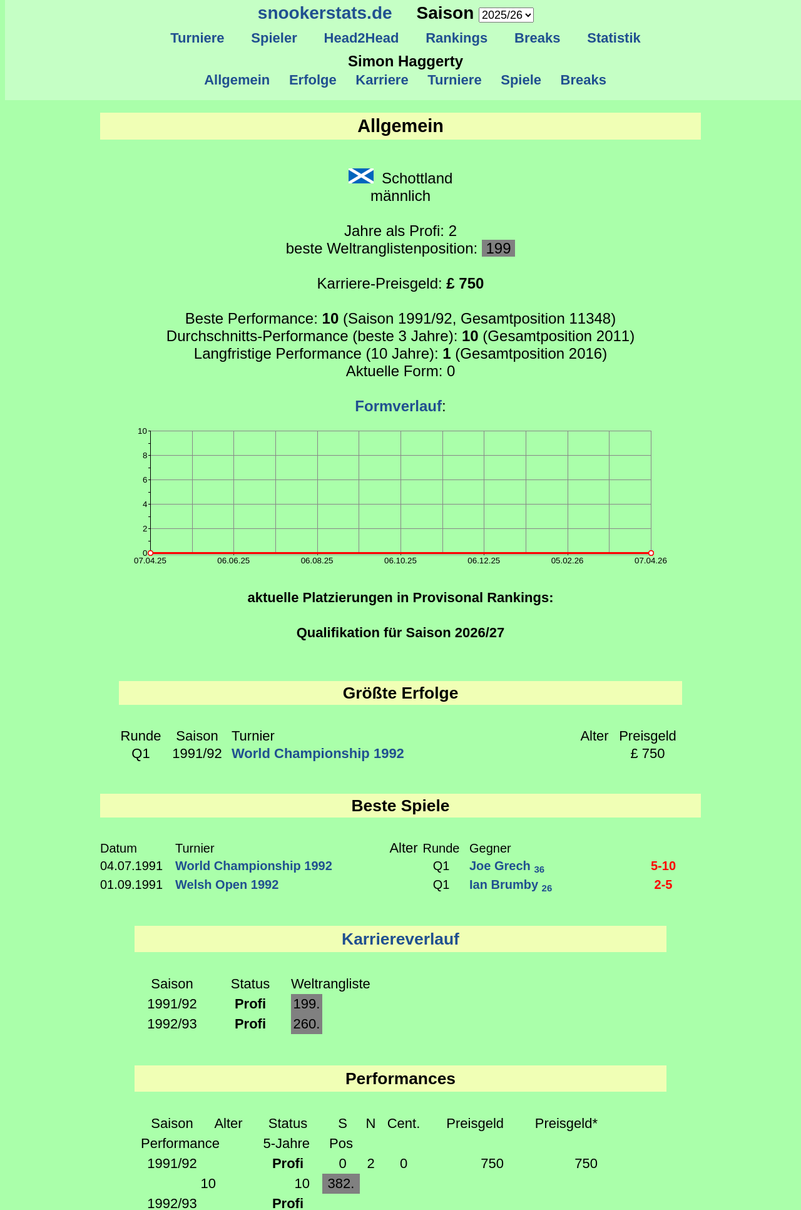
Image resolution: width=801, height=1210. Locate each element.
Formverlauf (398, 405)
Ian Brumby (510, 884)
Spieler (274, 38)
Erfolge (313, 80)
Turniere (197, 38)
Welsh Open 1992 (226, 884)
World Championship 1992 (318, 753)
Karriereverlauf (400, 939)
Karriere (382, 80)
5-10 (663, 866)
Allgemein (237, 80)
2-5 (664, 884)
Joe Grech (506, 866)
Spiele (521, 80)
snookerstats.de (325, 13)
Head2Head (361, 38)
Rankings (456, 38)
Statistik (614, 38)
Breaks (537, 38)
